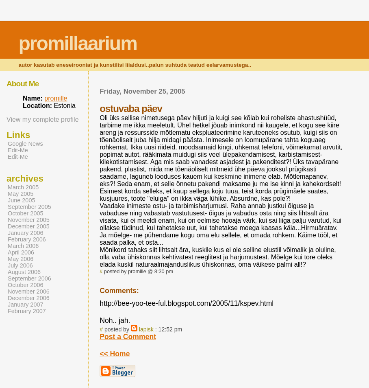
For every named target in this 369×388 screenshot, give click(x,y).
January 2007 (25, 304)
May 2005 (20, 194)
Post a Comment (128, 337)
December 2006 (29, 298)
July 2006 (20, 265)
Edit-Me (18, 150)
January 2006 (25, 233)
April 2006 (21, 252)
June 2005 (21, 200)
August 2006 (24, 272)
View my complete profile (43, 119)
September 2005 (29, 207)
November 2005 (29, 220)
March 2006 (23, 246)
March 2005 (23, 187)
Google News (25, 143)
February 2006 (27, 239)
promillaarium (77, 43)
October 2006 (25, 285)
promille (55, 98)
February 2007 (27, 311)
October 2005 (25, 213)
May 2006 (20, 259)
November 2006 (29, 291)
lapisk (146, 329)
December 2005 (29, 226)
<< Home (115, 354)
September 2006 (29, 278)
